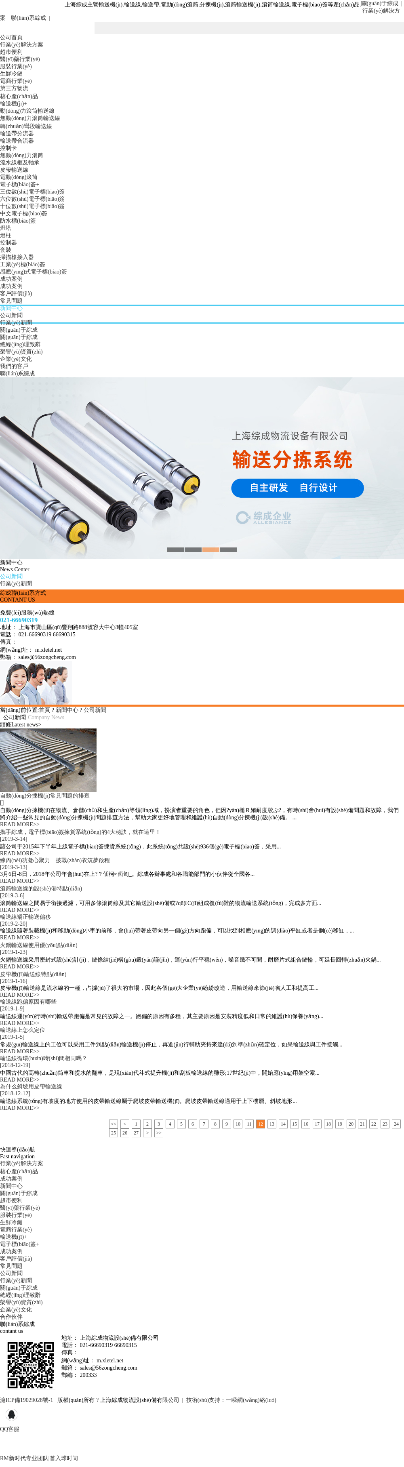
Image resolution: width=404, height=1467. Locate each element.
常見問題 (11, 301)
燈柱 (5, 235)
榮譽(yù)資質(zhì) (21, 352)
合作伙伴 (11, 1317)
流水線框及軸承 (20, 163)
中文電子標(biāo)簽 (23, 213)
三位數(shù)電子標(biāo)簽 (32, 192)
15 (294, 1124)
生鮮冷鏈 (11, 74)
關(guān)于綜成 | (381, 3)
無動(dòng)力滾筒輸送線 (30, 118)
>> (159, 1133)
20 (351, 1124)
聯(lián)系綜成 (17, 373)
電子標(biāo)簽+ (19, 184)
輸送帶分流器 (17, 133)
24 (396, 1124)
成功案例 (11, 279)
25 (113, 1133)
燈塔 (5, 228)
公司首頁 (11, 37)
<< (113, 1124)
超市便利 (11, 52)
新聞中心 (11, 308)
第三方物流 (14, 88)
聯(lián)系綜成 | (30, 18)
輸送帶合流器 (17, 141)
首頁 (44, 710)
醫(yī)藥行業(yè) (20, 59)
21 (362, 1124)
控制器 (8, 243)
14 (283, 1124)
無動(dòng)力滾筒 (21, 155)
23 (385, 1124)
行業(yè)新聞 (16, 323)
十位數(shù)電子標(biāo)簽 (32, 206)
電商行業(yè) (16, 81)
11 (249, 1124)
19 (339, 1124)
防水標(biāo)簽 (18, 221)
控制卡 (8, 148)
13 (271, 1124)
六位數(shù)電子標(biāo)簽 (32, 199)
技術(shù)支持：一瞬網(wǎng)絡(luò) (231, 1400)
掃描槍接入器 (17, 257)
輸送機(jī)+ (13, 104)
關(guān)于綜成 (19, 330)
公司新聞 (11, 315)
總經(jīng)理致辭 (20, 344)
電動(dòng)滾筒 (19, 177)
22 (373, 1124)
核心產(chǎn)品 (19, 96)
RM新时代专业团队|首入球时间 (39, 1458)
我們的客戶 (14, 366)
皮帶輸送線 (14, 170)
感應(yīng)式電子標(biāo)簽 (33, 272)
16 (305, 1124)
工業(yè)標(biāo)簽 (22, 264)
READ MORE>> (20, 824)
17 (317, 1124)
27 (136, 1133)
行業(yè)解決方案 (21, 45)
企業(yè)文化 (16, 359)
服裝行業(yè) (16, 66)
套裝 (5, 250)
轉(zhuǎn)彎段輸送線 (26, 126)
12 (260, 1124)
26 (124, 1133)
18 (328, 1124)
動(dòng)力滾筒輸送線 (27, 111)
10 (238, 1124)
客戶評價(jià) (16, 293)
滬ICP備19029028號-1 (26, 1400)
